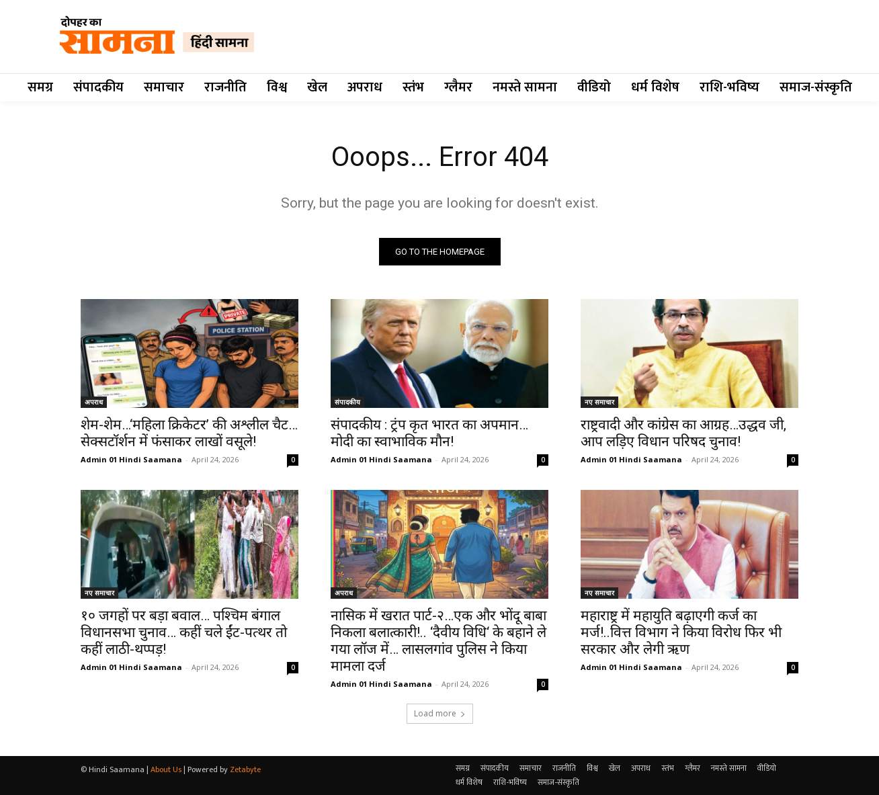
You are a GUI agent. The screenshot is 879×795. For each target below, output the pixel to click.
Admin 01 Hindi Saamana (131, 459)
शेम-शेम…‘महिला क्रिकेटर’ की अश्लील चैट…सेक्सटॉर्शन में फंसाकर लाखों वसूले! (189, 433)
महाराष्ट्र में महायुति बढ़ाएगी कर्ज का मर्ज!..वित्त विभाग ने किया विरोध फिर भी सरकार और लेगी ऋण (681, 632)
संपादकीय (347, 402)
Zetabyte (245, 769)
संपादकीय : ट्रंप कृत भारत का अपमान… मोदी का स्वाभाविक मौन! (429, 433)
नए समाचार (599, 402)
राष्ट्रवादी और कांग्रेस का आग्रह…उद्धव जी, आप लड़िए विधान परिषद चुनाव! (683, 433)
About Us (166, 769)
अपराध (94, 402)
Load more (440, 713)
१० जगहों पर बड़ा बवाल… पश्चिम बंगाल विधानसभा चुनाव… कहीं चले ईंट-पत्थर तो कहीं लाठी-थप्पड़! (184, 632)
